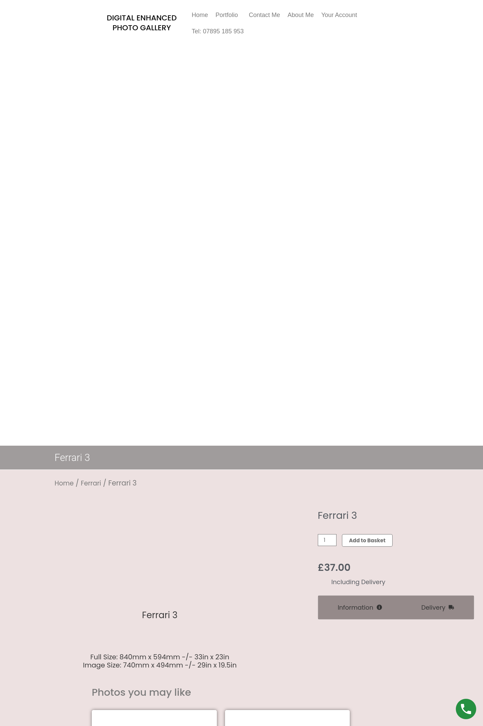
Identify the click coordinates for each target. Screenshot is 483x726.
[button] (228, 15)
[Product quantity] (328, 540)
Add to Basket (369, 540)
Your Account (339, 15)
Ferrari (94, 483)
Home (200, 15)
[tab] (360, 608)
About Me (301, 15)
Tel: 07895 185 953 (218, 31)
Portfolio (226, 15)
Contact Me (264, 15)
